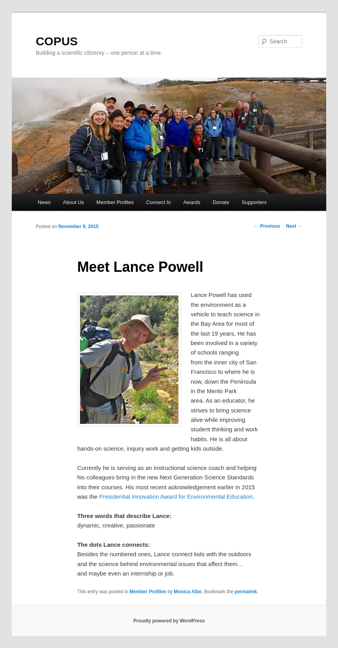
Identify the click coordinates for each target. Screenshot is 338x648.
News (44, 202)
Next (294, 226)
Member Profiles (115, 202)
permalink (246, 591)
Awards (191, 202)
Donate (221, 202)
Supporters (254, 202)
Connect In (158, 202)
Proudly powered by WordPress (168, 621)
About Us (73, 202)
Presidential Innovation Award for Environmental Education (176, 496)
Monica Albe (187, 591)
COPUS (57, 41)
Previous (267, 226)
